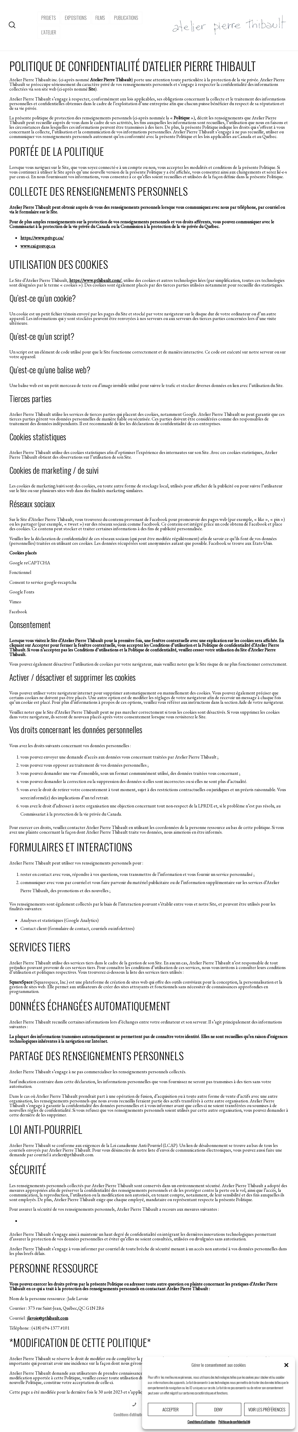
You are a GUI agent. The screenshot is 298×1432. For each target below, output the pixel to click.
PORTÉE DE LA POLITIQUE (56, 151)
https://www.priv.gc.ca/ (42, 238)
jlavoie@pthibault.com (47, 1318)
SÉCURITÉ (27, 1169)
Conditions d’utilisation (201, 1421)
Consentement (30, 624)
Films (100, 17)
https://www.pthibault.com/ (95, 280)
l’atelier (48, 32)
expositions (76, 17)
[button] (286, 1365)
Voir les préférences (266, 1409)
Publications (126, 17)
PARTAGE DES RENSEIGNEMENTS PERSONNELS (96, 1055)
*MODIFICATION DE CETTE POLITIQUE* (80, 1342)
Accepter (170, 1409)
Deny (218, 1409)
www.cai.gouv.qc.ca (37, 246)
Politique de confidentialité (234, 1421)
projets (48, 17)
